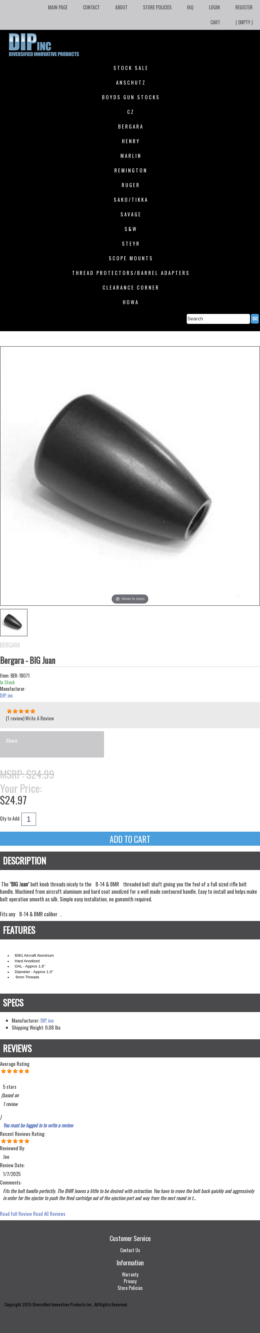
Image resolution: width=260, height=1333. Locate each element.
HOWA (131, 302)
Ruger (131, 185)
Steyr (131, 243)
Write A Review (39, 718)
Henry (131, 141)
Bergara (131, 126)
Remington (130, 170)
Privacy (130, 1281)
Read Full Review (16, 1213)
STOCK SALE (131, 67)
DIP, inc (6, 695)
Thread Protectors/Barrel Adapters (131, 272)
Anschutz (131, 82)
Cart (215, 22)
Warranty (130, 1274)
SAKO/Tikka (131, 199)
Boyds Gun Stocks (131, 97)
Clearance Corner (131, 287)
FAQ (190, 7)
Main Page (57, 7)
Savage (131, 214)
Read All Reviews (49, 1213)
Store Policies (157, 7)
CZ (131, 111)
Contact (91, 7)
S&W (131, 229)
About (121, 7)
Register (244, 7)
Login (214, 7)
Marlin (131, 155)
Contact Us (130, 1250)
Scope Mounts (131, 258)
